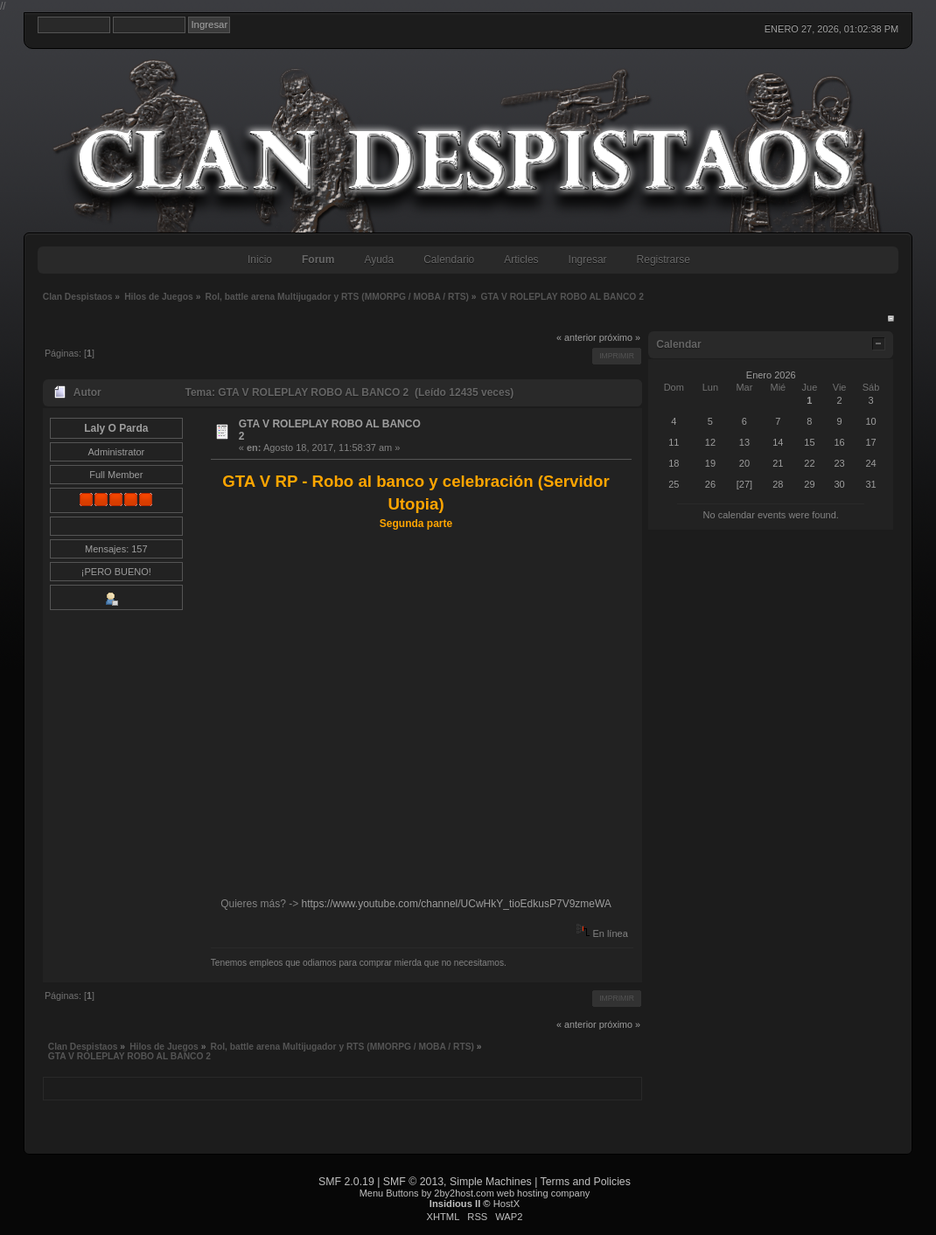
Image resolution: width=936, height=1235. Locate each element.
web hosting (522, 1193)
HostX (506, 1203)
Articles (521, 259)
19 (710, 463)
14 (777, 442)
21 (777, 463)
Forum (318, 259)
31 (870, 484)
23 (839, 463)
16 (839, 442)
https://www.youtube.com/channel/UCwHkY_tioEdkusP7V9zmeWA (456, 904)
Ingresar (588, 259)
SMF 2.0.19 (346, 1182)
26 (710, 484)
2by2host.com (463, 1193)
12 (710, 442)
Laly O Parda (116, 428)
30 (839, 484)
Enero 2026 (771, 375)
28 (777, 484)
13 (744, 442)
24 (870, 463)
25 (673, 484)
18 (673, 463)
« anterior (576, 337)
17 (870, 442)
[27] (744, 484)
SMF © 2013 (413, 1182)
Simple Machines (491, 1182)
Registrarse (663, 259)
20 (744, 463)
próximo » (619, 337)
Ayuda (379, 259)
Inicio (260, 259)
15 (809, 442)
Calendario (448, 259)
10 (870, 421)
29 (809, 484)
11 (673, 442)
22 (809, 463)
